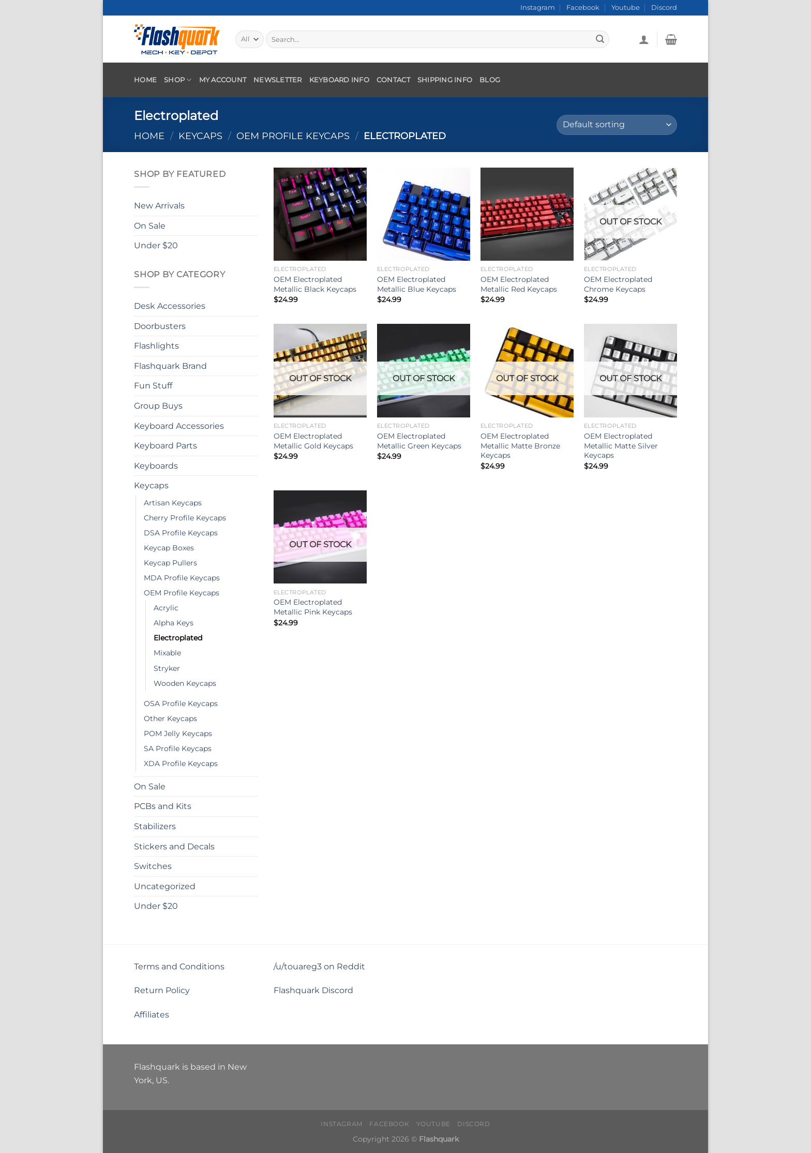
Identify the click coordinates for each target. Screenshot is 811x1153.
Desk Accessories (169, 306)
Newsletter (277, 80)
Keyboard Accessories (179, 425)
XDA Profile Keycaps (181, 763)
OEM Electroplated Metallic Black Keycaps (315, 284)
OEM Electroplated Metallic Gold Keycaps (313, 441)
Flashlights (156, 346)
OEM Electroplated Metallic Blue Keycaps (416, 284)
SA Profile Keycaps (178, 748)
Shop (177, 80)
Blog (489, 80)
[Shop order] (617, 125)
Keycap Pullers (170, 562)
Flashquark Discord (313, 990)
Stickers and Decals (174, 846)
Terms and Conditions (179, 966)
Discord (664, 7)
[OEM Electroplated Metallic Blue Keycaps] (423, 214)
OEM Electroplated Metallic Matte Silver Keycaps (621, 445)
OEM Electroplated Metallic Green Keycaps (419, 441)
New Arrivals (159, 206)
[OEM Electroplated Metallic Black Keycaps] (320, 214)
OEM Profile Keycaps (293, 136)
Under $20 (156, 245)
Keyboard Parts (165, 446)
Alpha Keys (173, 622)
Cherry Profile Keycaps (185, 517)
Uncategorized (165, 886)
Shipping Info (444, 80)
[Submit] (600, 39)
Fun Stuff (153, 386)
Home (145, 80)
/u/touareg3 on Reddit (319, 966)
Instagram (537, 7)
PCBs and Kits (162, 806)
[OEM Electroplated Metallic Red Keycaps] (527, 214)
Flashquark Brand (170, 366)
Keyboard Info (339, 80)
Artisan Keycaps (173, 502)
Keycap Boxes (169, 547)
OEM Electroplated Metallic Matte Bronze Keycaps (520, 445)
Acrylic (166, 607)
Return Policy (162, 990)
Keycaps (200, 136)
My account (223, 80)
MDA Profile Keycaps (182, 577)
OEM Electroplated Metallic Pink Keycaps (313, 607)
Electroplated (178, 637)
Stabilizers (155, 826)
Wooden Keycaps (185, 682)
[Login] (644, 39)
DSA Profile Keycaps (181, 532)
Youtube (625, 7)
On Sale (150, 225)
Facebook (582, 7)
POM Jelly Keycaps (178, 733)
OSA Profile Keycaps (181, 703)
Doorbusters (160, 326)
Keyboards (156, 466)
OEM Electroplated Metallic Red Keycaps (518, 284)
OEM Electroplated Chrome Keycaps (618, 284)
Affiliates (151, 1015)
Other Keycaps (170, 718)
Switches (153, 866)
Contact (393, 80)
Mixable (167, 652)
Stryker (167, 667)
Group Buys (158, 406)
